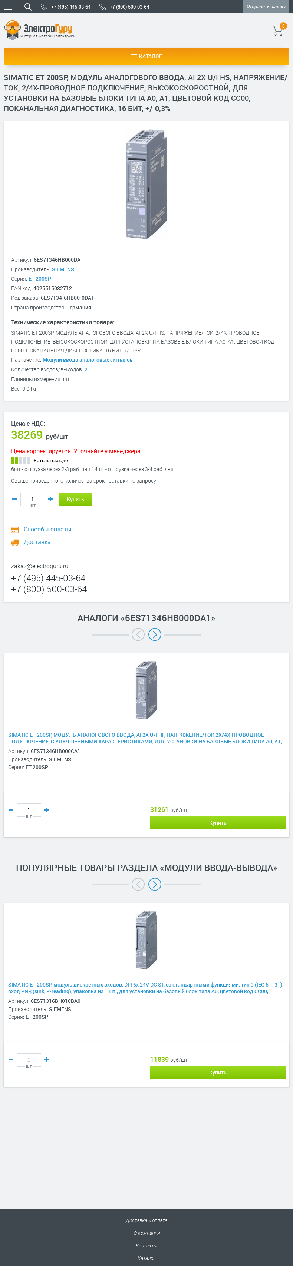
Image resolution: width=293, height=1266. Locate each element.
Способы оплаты (41, 529)
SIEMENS (63, 269)
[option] (146, 756)
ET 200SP (40, 278)
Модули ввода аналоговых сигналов (88, 359)
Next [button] (154, 634)
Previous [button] (138, 634)
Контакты (146, 1245)
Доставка (31, 542)
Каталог (146, 56)
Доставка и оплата (146, 1220)
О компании (147, 1232)
